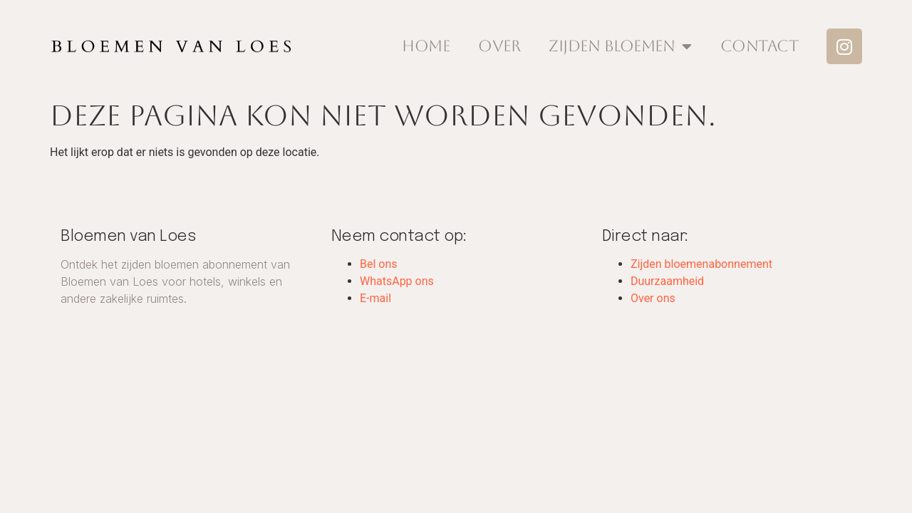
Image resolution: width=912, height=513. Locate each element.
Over (499, 46)
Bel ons (379, 264)
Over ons (653, 298)
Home (426, 46)
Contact (759, 46)
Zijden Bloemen (620, 46)
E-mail (375, 298)
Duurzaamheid (667, 281)
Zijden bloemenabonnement (701, 264)
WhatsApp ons (397, 281)
